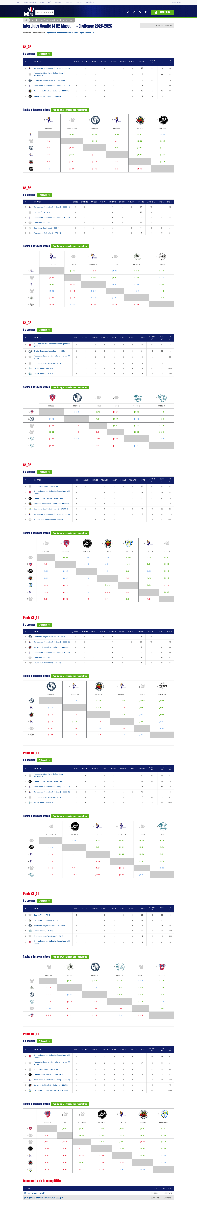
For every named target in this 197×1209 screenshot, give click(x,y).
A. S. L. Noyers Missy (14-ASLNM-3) (46, 486)
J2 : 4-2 (122, 700)
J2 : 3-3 (162, 728)
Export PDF (44, 53)
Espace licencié (45, 2)
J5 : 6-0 (161, 271)
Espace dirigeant (30, 2)
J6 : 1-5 (117, 141)
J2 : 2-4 (50, 722)
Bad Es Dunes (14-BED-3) (43, 374)
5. (140, 120)
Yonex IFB (57, 2)
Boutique (79, 2)
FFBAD (18, 2)
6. (162, 120)
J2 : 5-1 (98, 707)
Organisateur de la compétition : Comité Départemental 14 (70, 33)
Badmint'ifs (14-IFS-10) (42, 223)
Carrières (89, 2)
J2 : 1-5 (74, 714)
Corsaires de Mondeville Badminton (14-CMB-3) (51, 91)
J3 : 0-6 (50, 868)
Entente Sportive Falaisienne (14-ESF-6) (48, 363)
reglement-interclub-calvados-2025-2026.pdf (43, 1198)
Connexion (162, 12)
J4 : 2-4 (49, 155)
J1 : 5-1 (162, 707)
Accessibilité (176, 2)
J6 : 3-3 (136, 284)
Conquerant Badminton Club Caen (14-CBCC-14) (52, 207)
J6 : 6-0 (162, 141)
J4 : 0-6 (51, 446)
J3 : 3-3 (74, 700)
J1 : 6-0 (142, 700)
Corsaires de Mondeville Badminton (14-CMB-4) (51, 504)
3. (94, 120)
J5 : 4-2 (71, 134)
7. (166, 543)
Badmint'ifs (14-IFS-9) (42, 212)
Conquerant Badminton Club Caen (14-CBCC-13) (52, 68)
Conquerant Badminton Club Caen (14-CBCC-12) (52, 86)
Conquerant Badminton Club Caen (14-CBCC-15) (52, 217)
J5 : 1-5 (49, 148)
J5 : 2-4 (49, 141)
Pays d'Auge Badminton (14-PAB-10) (47, 233)
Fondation (68, 2)
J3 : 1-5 (74, 728)
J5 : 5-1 (94, 134)
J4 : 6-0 (161, 412)
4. (117, 120)
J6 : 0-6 (71, 169)
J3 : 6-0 (141, 840)
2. (72, 120)
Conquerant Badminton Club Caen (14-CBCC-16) (52, 514)
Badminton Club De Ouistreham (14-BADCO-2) (51, 509)
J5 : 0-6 (52, 304)
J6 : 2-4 (52, 277)
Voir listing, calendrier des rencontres (70, 109)
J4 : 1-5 (71, 148)
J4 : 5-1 (94, 141)
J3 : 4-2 (98, 700)
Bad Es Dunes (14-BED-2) (43, 368)
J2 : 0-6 (50, 734)
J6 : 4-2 (72, 271)
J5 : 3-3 (161, 277)
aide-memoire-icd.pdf (34, 1193)
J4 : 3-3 (162, 134)
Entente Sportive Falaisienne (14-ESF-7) (48, 519)
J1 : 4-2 (122, 714)
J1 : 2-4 (122, 707)
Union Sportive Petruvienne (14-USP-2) (48, 96)
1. (49, 120)
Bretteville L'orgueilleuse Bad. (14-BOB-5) (49, 351)
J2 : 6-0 (162, 700)
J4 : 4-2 (117, 134)
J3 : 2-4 (50, 714)
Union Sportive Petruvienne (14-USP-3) (48, 498)
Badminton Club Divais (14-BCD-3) (46, 228)
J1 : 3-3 (161, 1001)
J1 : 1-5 (74, 734)
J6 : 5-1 (139, 134)
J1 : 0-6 (50, 728)
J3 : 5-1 (142, 707)
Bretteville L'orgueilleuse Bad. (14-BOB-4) (49, 80)
